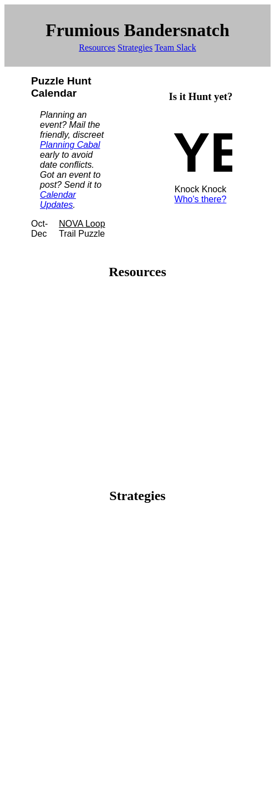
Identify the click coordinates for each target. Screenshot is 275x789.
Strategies (135, 47)
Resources (97, 47)
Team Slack (175, 47)
